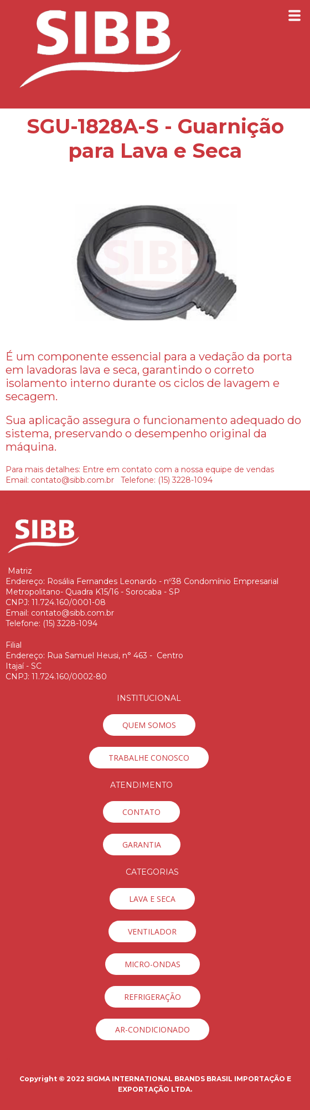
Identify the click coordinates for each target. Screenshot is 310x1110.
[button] (149, 725)
